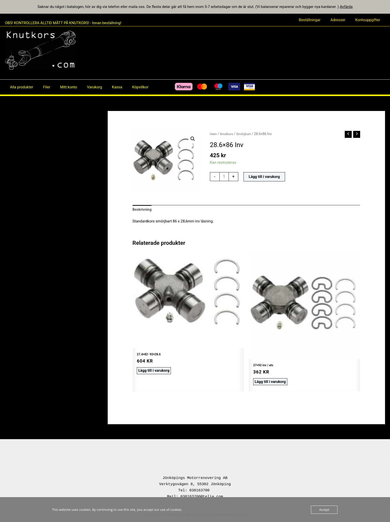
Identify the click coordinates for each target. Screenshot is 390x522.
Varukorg (85, 87)
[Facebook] (146, 87)
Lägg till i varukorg (264, 177)
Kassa (106, 87)
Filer (43, 87)
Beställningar (316, 20)
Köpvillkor (126, 87)
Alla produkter (20, 87)
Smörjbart (244, 134)
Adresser (341, 20)
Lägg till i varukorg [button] (152, 370)
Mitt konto (62, 87)
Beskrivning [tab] (142, 210)
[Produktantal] (224, 176)
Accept (324, 509)
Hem (213, 134)
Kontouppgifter (368, 20)
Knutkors (227, 134)
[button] (192, 139)
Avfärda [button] (346, 6)
